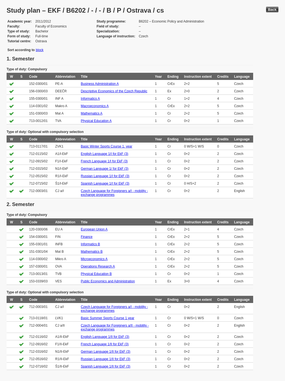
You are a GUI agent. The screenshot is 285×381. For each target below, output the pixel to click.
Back (272, 9)
